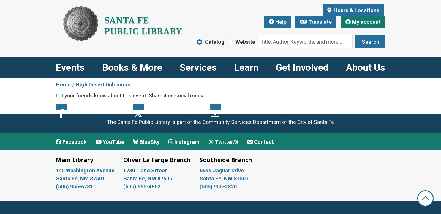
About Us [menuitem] (365, 67)
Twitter (138, 107)
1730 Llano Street (145, 170)
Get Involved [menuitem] (302, 67)
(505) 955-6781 (75, 186)
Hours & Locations (355, 10)
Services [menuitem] (198, 67)
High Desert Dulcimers (103, 84)
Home (63, 84)
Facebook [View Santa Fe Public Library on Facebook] (71, 142)
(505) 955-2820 (218, 186)
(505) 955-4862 (141, 186)
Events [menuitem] (70, 67)
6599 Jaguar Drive (222, 170)
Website (245, 42)
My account (363, 22)
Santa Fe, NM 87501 (81, 178)
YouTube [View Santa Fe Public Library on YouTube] (110, 142)
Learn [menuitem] (246, 67)
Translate (316, 22)
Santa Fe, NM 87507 (225, 178)
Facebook (61, 107)
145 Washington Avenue (85, 170)
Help (278, 22)
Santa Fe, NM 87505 (148, 178)
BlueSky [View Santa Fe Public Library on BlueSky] (146, 142)
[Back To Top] (425, 198)
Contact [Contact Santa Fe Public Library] (260, 142)
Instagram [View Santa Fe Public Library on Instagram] (184, 142)
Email (215, 107)
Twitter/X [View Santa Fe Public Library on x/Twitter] (223, 142)
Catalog (215, 42)
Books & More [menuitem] (132, 67)
